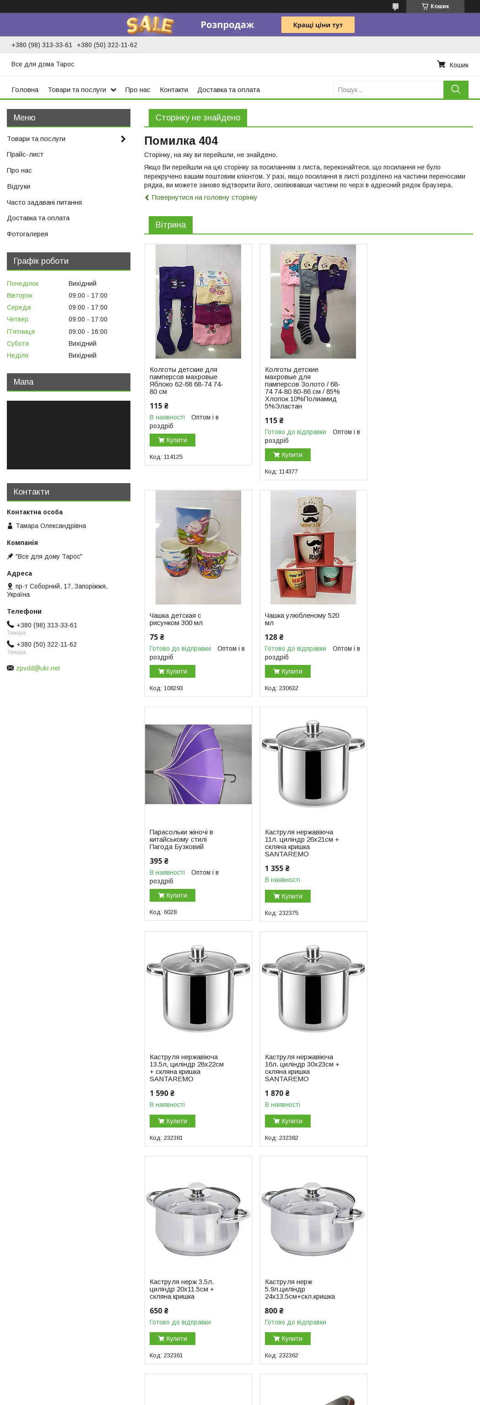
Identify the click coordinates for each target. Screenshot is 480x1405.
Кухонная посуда (271, 1221)
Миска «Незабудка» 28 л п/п (298, 1069)
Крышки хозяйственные (163, 1347)
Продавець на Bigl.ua (240, 1388)
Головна (24, 89)
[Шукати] (456, 89)
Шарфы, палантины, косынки (406, 1291)
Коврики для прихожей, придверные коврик (397, 1251)
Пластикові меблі (34, 1257)
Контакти (174, 89)
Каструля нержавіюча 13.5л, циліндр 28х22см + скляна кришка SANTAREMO (187, 851)
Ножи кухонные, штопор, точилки (177, 1274)
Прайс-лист (25, 154)
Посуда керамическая (278, 1257)
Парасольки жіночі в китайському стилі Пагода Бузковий (293, 623)
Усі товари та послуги (433, 1160)
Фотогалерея (27, 234)
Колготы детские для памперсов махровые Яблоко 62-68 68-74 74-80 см (186, 380)
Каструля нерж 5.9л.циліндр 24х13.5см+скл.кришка (185, 1073)
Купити (177, 440)
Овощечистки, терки (158, 1284)
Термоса (22, 1276)
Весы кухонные (150, 1337)
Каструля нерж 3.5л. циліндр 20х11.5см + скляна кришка (405, 848)
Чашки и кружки (268, 1267)
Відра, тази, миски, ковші (47, 1228)
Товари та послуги (77, 89)
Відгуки (18, 186)
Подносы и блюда (155, 1211)
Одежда (375, 1301)
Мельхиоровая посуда (278, 1276)
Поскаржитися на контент (233, 1396)
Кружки (137, 1231)
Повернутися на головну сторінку (205, 197)
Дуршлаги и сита (152, 1221)
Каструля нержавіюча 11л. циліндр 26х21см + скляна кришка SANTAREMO (410, 626)
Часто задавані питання (44, 202)
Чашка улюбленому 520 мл (187, 619)
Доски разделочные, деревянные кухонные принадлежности (178, 1297)
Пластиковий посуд (38, 1238)
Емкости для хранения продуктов (178, 1310)
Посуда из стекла (271, 1231)
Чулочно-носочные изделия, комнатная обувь (405, 1331)
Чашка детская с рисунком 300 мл (399, 373)
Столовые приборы (274, 1211)
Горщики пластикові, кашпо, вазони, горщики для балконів (63, 1215)
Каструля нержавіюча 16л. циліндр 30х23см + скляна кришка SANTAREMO (299, 851)
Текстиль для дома (391, 1221)
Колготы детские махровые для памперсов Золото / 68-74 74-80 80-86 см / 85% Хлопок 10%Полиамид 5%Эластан (299, 388)
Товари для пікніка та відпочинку (58, 1248)
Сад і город (27, 1267)
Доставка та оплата (228, 89)
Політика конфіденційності (305, 1396)
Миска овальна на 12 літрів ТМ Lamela (406, 1069)
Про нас (138, 89)
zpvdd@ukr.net (38, 668)
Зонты (371, 1281)
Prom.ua (283, 1380)
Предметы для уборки (396, 1211)
